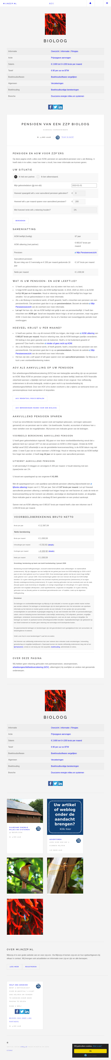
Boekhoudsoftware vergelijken (64, 77)
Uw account (90, 3)
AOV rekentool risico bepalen (30, 398)
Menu (107, 3)
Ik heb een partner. (27, 177)
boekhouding (55, 647)
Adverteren (56, 839)
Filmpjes (74, 51)
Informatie (65, 51)
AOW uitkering (88, 333)
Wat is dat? (98, 1046)
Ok (90, 1051)
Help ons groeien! (18, 985)
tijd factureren (18, 647)
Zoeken (99, 3)
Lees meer (14, 966)
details (51, 545)
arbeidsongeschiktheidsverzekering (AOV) (31, 667)
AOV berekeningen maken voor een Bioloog (36, 408)
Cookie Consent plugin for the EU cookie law (90, 1055)
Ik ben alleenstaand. (49, 177)
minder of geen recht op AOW (59, 343)
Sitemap (10, 1050)
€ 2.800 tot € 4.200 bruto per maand (66, 64)
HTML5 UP (24, 1046)
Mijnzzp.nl (10, 3)
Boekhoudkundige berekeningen (65, 90)
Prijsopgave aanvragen (61, 58)
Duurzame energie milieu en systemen (67, 96)
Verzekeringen (57, 83)
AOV (51, 3)
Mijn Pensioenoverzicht (87, 252)
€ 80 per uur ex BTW (60, 70)
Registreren (31, 966)
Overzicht (55, 51)
